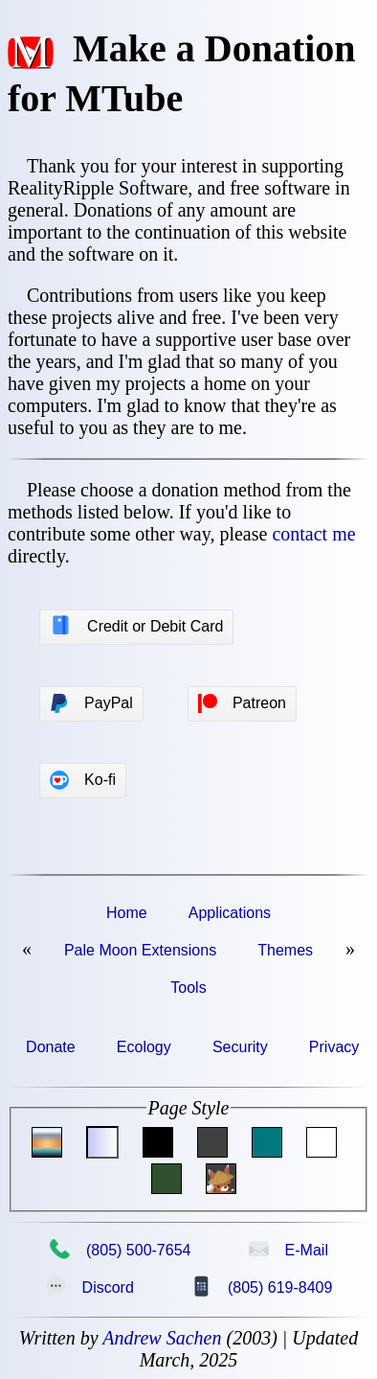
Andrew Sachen (161, 1337)
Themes (285, 950)
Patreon (242, 703)
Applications (229, 913)
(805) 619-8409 (261, 1287)
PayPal (91, 703)
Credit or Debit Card (136, 625)
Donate (51, 1047)
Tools (188, 987)
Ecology (144, 1047)
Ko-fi (83, 780)
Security (240, 1047)
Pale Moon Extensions (140, 950)
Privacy (334, 1047)
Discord (89, 1287)
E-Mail (288, 1249)
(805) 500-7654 (119, 1249)
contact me (313, 533)
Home (126, 913)
